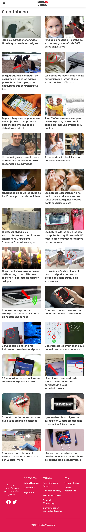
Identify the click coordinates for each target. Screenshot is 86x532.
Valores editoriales (52, 495)
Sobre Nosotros (32, 483)
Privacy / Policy (71, 483)
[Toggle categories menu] (4, 3)
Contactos (29, 487)
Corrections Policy (52, 490)
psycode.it (29, 492)
